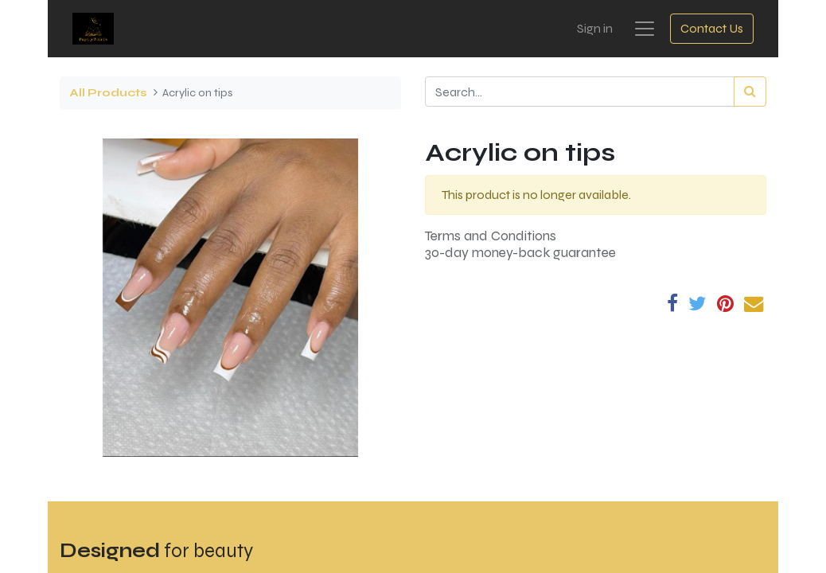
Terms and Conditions (490, 236)
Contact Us (711, 28)
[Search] (750, 91)
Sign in (595, 28)
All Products (108, 92)
